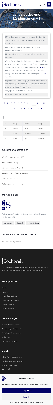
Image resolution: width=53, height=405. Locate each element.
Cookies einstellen (8, 308)
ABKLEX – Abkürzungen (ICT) (13, 157)
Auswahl (26, 397)
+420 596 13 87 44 (16, 357)
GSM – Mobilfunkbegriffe (11, 162)
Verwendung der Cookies (10, 300)
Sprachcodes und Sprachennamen (15, 173)
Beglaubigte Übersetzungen (11, 333)
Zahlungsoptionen (8, 304)
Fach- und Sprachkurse (9, 341)
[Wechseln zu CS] (43, 4)
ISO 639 (41, 67)
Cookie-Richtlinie (15, 402)
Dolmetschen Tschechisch (11, 325)
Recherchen (6, 337)
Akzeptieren (26, 390)
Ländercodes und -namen (11, 178)
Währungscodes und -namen (13, 184)
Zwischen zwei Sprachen (11, 242)
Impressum (39, 402)
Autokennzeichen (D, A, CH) (12, 168)
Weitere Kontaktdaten (9, 365)
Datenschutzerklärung (28, 402)
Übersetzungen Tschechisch (11, 329)
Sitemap (5, 288)
